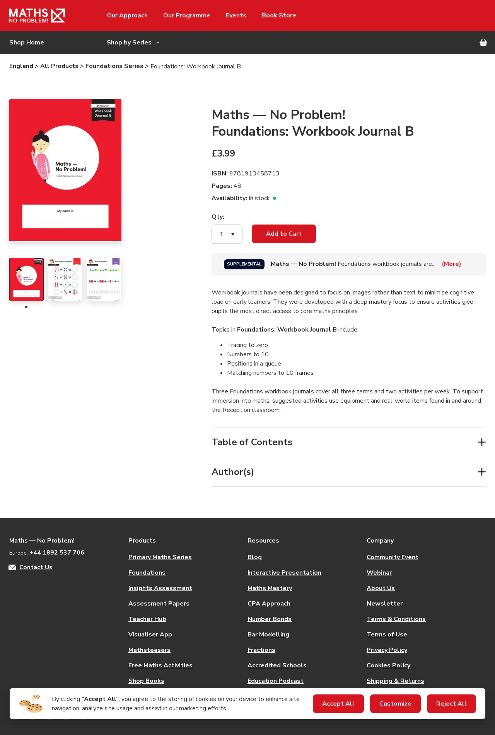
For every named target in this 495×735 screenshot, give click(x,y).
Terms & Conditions (396, 619)
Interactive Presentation (284, 572)
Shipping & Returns (395, 681)
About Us (381, 588)
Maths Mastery (270, 588)
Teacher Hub (147, 619)
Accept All (338, 703)
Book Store (279, 15)
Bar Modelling (268, 634)
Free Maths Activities (160, 665)
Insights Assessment (160, 588)
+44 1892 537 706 (56, 552)
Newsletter (385, 603)
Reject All (451, 703)
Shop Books (146, 681)
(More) (451, 264)
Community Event (392, 557)
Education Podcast (276, 681)
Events (236, 15)
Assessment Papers (158, 603)
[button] (227, 234)
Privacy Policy (387, 650)
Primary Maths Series (160, 557)
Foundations (147, 572)
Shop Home (26, 42)
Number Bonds (270, 619)
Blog (255, 557)
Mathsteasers (149, 650)
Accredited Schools (277, 665)
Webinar (379, 572)
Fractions (261, 650)
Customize (395, 703)
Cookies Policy (388, 665)
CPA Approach (269, 603)
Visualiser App (150, 634)
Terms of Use (387, 634)
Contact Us (36, 567)
